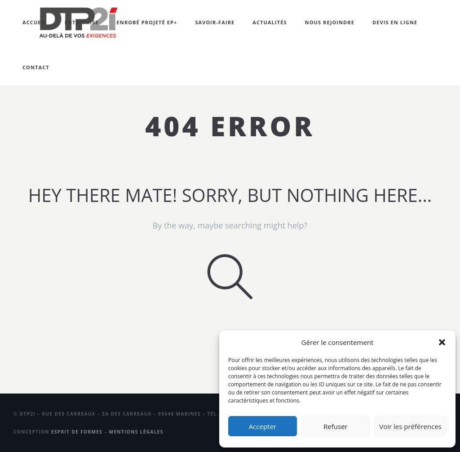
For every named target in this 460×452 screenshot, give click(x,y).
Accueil (34, 22)
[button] (442, 342)
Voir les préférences (410, 426)
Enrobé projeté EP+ (147, 22)
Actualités (269, 22)
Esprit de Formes (76, 432)
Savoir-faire (214, 22)
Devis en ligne (394, 22)
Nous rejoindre (329, 22)
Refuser (335, 426)
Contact (35, 67)
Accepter (262, 426)
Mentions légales (136, 432)
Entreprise (82, 22)
